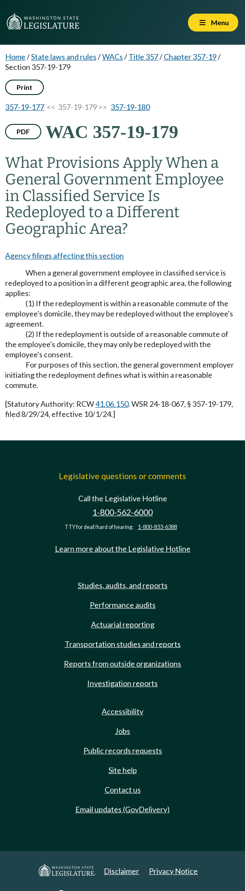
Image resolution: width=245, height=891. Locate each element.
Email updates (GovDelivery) (122, 809)
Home (15, 56)
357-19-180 (130, 107)
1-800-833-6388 (157, 527)
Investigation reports (122, 683)
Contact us (123, 789)
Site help (122, 770)
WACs (112, 56)
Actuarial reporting (122, 624)
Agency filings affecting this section (64, 255)
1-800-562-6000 (122, 512)
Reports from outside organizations (122, 663)
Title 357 (143, 56)
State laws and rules (64, 56)
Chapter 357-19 (190, 56)
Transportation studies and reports (123, 644)
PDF (23, 131)
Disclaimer (121, 871)
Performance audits (123, 604)
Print (24, 87)
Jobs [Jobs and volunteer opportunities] (122, 731)
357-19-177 (24, 107)
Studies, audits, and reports (123, 585)
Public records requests (122, 750)
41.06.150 (111, 403)
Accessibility (122, 711)
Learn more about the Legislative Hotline (123, 548)
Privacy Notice (173, 871)
